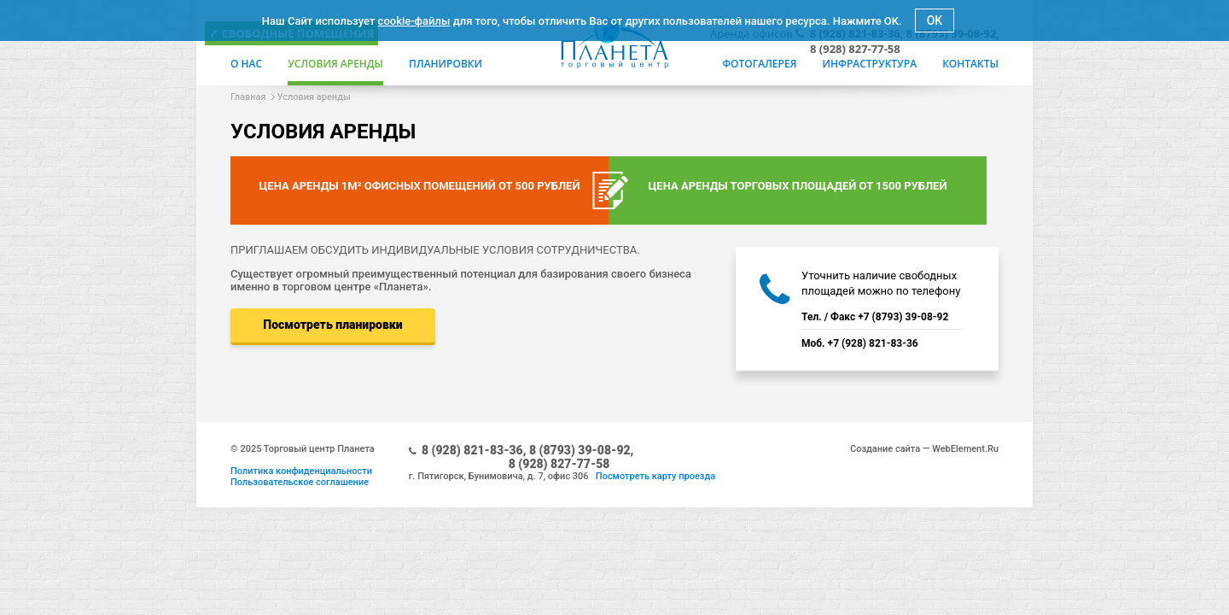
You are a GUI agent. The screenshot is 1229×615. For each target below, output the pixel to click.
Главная (248, 96)
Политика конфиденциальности (301, 471)
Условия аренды (335, 63)
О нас (246, 63)
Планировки (445, 63)
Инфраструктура (869, 63)
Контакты (970, 63)
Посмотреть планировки (332, 324)
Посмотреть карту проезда (655, 476)
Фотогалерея (759, 63)
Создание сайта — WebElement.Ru (924, 448)
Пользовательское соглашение (299, 482)
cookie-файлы (414, 21)
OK (935, 20)
